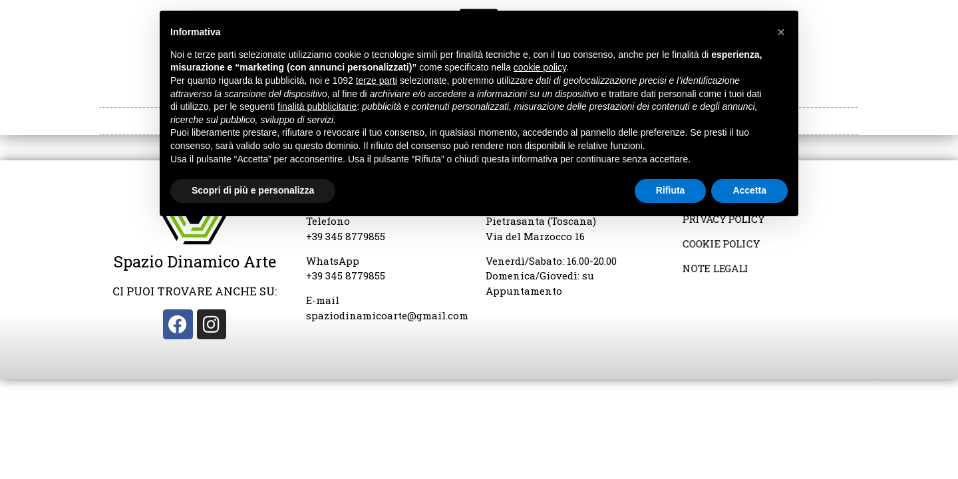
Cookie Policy (721, 244)
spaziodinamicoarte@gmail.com (387, 315)
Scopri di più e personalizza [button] (253, 190)
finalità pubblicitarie (317, 106)
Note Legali (716, 268)
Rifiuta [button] (670, 190)
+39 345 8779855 (345, 236)
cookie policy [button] (540, 67)
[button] (781, 32)
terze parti (376, 80)
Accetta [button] (749, 190)
